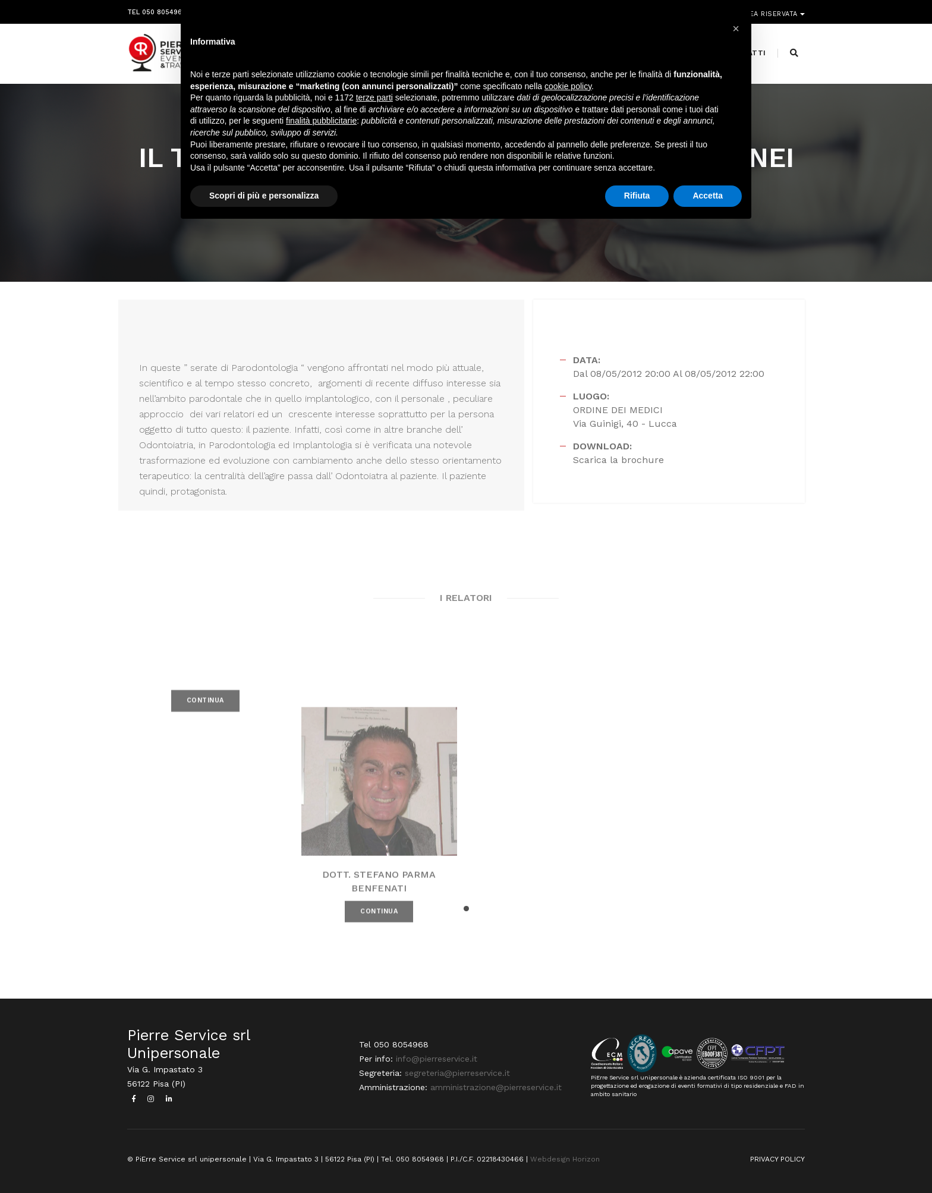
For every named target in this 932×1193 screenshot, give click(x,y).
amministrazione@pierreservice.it (496, 1087)
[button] (466, 908)
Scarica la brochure (618, 459)
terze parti (374, 97)
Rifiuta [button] (637, 195)
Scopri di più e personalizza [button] (264, 195)
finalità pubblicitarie (321, 120)
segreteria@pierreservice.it (457, 1073)
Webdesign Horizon (565, 1159)
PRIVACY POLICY (777, 1159)
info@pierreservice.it (436, 1058)
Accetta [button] (707, 195)
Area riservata (771, 10)
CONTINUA (205, 713)
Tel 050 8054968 (156, 10)
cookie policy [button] (567, 86)
